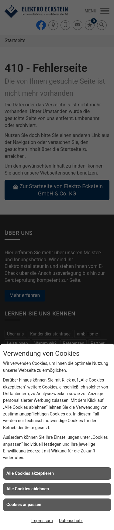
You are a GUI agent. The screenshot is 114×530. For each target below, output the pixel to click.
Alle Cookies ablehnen (27, 488)
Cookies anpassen (23, 504)
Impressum (42, 520)
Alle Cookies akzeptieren (30, 473)
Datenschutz (71, 520)
